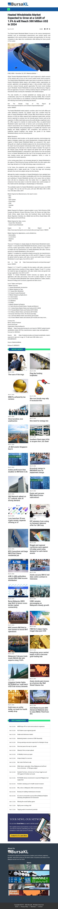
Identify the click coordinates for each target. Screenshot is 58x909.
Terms (16, 906)
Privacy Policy (24, 906)
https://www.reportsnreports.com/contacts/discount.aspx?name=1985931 (28, 230)
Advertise (33, 906)
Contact (40, 906)
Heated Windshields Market (15, 82)
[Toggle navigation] (8, 9)
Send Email (14, 324)
